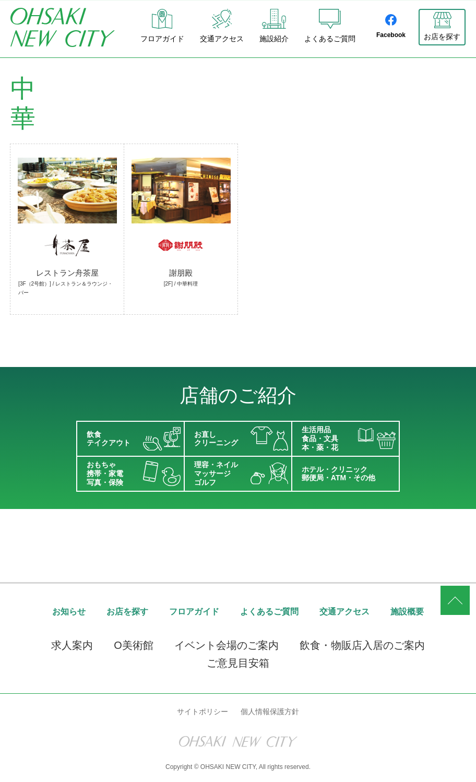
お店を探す (442, 36)
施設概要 (407, 611)
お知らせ (69, 611)
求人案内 (72, 645)
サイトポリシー (202, 711)
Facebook (391, 26)
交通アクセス (222, 26)
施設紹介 (274, 26)
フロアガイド (162, 26)
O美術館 (133, 645)
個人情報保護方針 (270, 711)
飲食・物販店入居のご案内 (362, 645)
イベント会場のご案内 (226, 645)
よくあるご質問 (329, 26)
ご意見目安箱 (238, 663)
